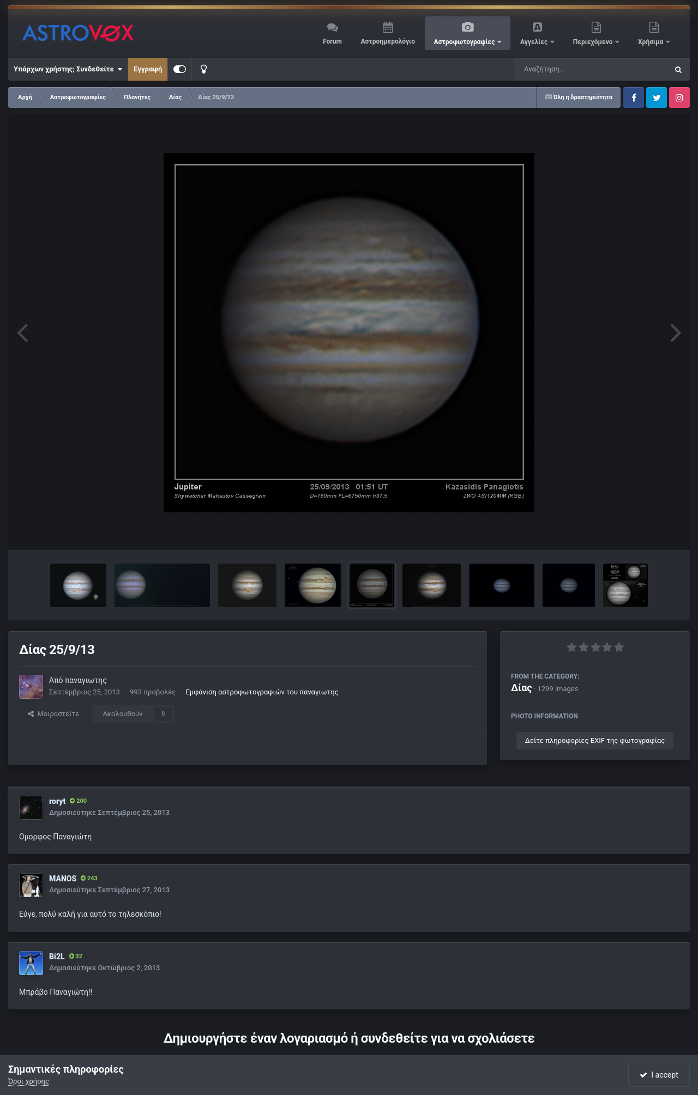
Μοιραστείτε (53, 714)
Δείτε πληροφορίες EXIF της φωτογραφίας (595, 740)
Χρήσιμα (651, 42)
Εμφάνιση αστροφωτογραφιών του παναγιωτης (261, 692)
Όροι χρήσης (28, 1081)
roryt (57, 801)
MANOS (62, 878)
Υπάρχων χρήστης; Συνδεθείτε (68, 69)
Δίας (521, 687)
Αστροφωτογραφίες (465, 42)
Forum (332, 41)
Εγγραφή (148, 69)
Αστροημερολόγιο (387, 41)
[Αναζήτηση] (569, 69)
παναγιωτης (86, 680)
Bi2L (57, 956)
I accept (659, 1074)
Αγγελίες (534, 42)
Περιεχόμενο (594, 42)
